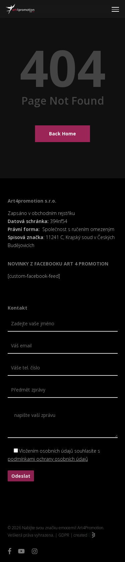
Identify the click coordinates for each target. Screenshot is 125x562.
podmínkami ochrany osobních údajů (48, 459)
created (84, 535)
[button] (115, 9)
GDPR (63, 535)
